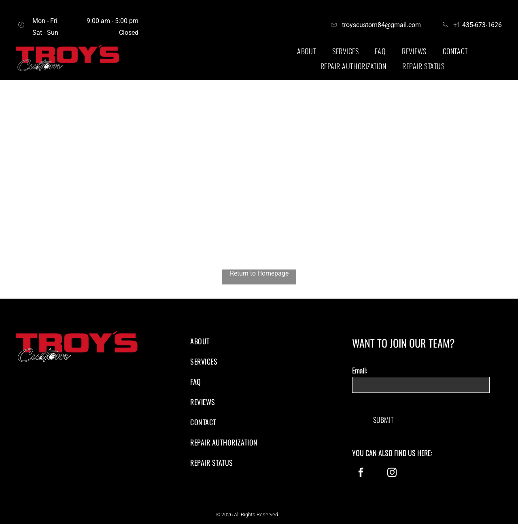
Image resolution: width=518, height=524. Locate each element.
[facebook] (360, 473)
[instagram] (392, 473)
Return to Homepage (259, 273)
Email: (359, 370)
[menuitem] (306, 51)
